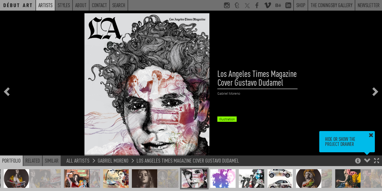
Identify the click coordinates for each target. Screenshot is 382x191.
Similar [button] (52, 160)
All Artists (77, 160)
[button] (376, 161)
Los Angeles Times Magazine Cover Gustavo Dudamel (188, 160)
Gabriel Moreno (113, 160)
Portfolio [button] (11, 160)
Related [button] (32, 160)
